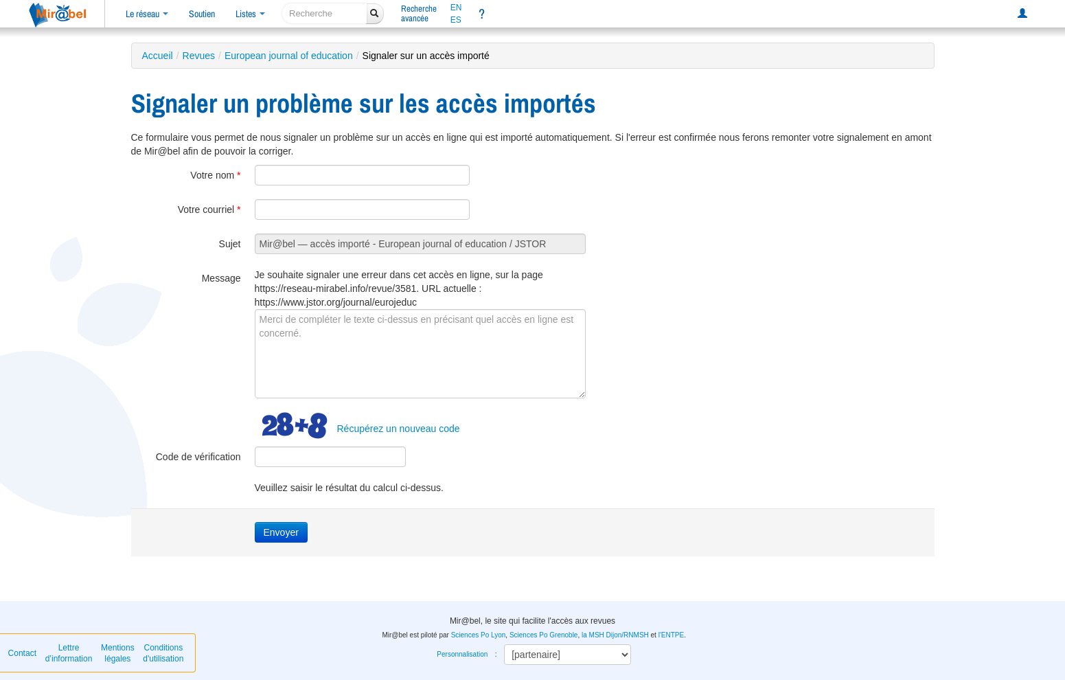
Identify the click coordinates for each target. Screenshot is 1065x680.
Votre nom (215, 175)
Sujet (230, 243)
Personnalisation (462, 654)
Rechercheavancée (419, 13)
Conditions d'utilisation (163, 653)
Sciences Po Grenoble (543, 635)
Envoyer (281, 532)
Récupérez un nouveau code (398, 428)
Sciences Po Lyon (478, 635)
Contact (22, 653)
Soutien (202, 14)
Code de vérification (198, 456)
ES (455, 20)
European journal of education (289, 55)
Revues (199, 55)
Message (221, 278)
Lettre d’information (69, 653)
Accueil (157, 55)
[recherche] (324, 13)
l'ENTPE (671, 635)
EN (456, 7)
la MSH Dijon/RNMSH (615, 635)
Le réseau (147, 14)
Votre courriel (209, 209)
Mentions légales (118, 653)
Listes (250, 14)
